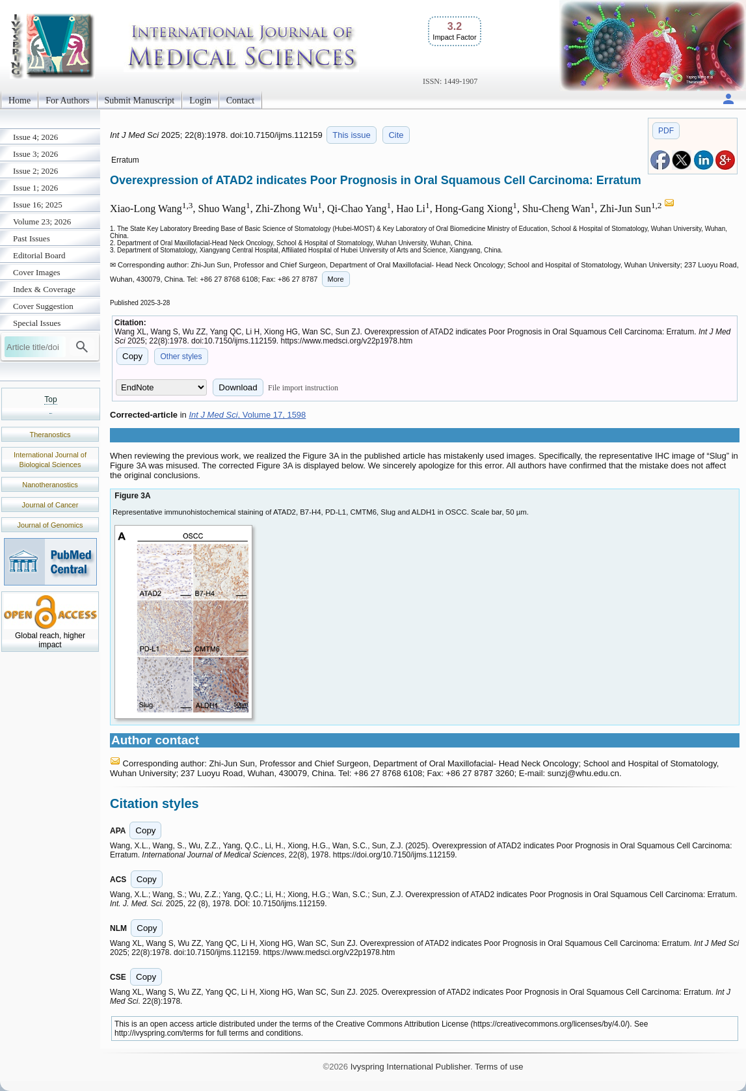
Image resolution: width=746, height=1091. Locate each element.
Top (50, 399)
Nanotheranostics (50, 485)
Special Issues (36, 323)
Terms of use (499, 1066)
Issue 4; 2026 (35, 137)
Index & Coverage (44, 289)
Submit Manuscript (140, 100)
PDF (666, 130)
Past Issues (31, 238)
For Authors (67, 100)
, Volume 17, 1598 (247, 415)
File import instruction (303, 387)
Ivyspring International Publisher (410, 1066)
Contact (240, 100)
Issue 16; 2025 (37, 204)
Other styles (181, 356)
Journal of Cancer (50, 505)
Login (200, 100)
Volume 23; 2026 (42, 221)
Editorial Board (39, 255)
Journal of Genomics (50, 525)
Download (238, 387)
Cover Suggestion (43, 306)
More (336, 279)
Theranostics (50, 434)
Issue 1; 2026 (35, 188)
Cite (395, 135)
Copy (132, 356)
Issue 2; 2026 (35, 171)
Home (19, 100)
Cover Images (36, 272)
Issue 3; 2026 (35, 154)
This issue (351, 135)
